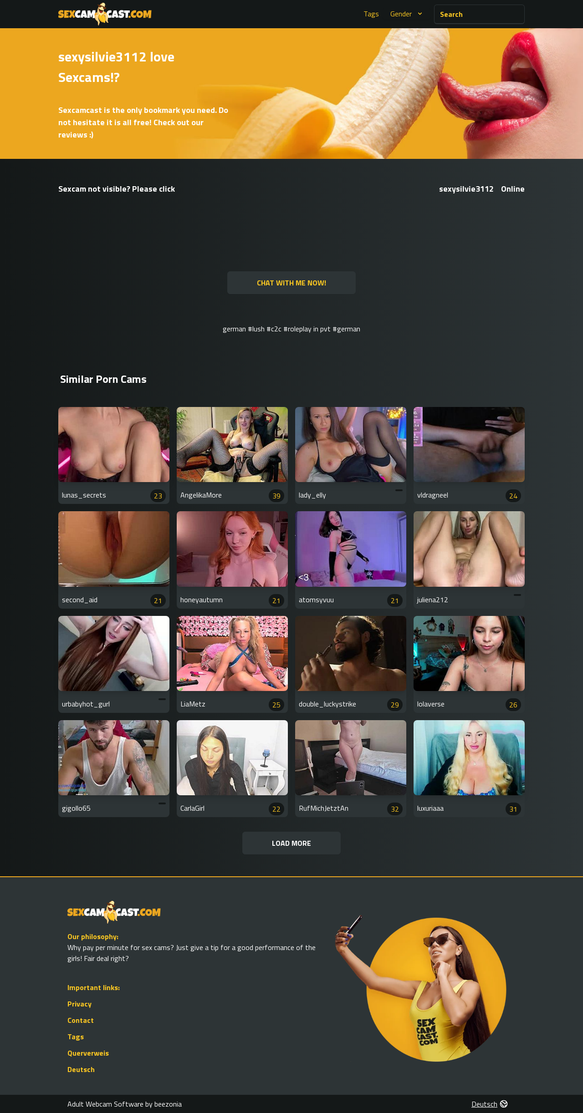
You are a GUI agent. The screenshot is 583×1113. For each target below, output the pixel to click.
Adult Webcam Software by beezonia (124, 1103)
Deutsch (81, 1069)
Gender (407, 13)
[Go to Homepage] (105, 14)
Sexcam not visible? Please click (116, 189)
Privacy (79, 1003)
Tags (371, 13)
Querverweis (88, 1052)
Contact (80, 1020)
